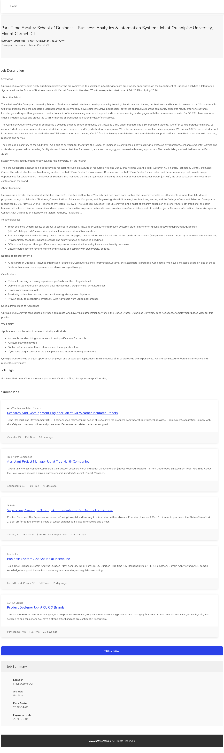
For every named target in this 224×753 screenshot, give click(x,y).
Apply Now (111, 651)
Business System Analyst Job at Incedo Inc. (38, 559)
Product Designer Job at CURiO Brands (36, 607)
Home (13, 6)
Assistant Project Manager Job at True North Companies (48, 461)
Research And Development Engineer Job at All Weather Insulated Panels (62, 413)
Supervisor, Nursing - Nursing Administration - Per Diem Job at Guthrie (60, 510)
